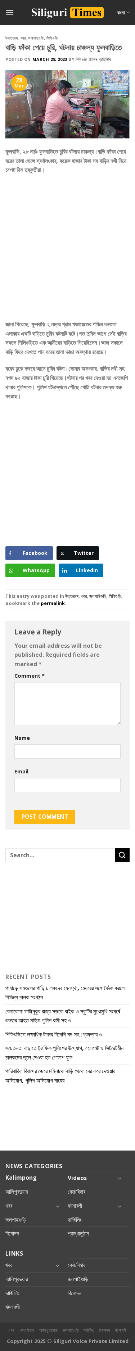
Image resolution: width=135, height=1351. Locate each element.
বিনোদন (12, 1233)
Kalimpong (21, 1177)
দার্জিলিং (75, 1220)
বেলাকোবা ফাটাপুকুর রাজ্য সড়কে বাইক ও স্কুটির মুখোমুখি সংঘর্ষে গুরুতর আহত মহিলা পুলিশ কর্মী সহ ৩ (62, 1016)
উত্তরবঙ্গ (11, 38)
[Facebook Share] (29, 553)
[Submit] (122, 855)
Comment (29, 675)
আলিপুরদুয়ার (16, 1192)
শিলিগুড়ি (52, 38)
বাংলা (123, 12)
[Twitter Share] (78, 553)
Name (22, 738)
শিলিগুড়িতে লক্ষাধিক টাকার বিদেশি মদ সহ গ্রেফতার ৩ (53, 1034)
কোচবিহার (76, 1192)
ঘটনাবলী (75, 1206)
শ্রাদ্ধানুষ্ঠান (78, 1233)
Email (21, 771)
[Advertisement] (67, 249)
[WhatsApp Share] (30, 570)
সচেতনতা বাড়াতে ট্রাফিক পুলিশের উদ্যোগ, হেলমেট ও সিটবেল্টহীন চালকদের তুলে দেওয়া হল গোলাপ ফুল (64, 1052)
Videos (77, 1178)
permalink (53, 603)
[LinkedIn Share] (81, 570)
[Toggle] (119, 1178)
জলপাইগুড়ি (36, 38)
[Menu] (9, 12)
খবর (23, 38)
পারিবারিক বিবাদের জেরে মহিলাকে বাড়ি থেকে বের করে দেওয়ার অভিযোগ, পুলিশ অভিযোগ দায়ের (60, 1075)
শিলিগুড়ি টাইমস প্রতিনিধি (93, 59)
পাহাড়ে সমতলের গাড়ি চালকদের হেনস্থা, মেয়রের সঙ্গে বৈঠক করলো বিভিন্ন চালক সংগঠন (65, 992)
